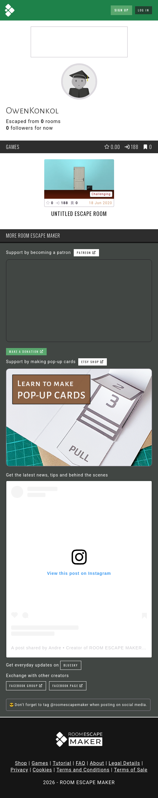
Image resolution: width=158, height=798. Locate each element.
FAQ (80, 763)
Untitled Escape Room (79, 213)
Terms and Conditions (83, 770)
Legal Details (124, 763)
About (97, 763)
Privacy (19, 770)
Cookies (42, 770)
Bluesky (71, 665)
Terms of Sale (130, 770)
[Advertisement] (79, 42)
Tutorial (62, 763)
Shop (21, 763)
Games (40, 763)
